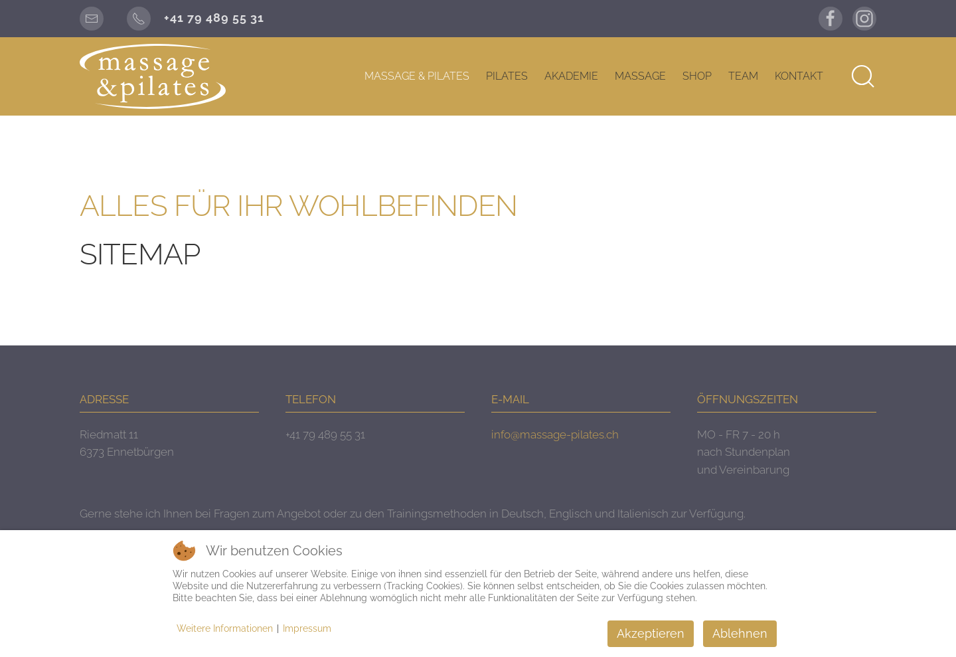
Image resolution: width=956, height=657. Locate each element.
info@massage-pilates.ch (555, 434)
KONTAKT (799, 76)
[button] (863, 76)
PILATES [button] (507, 76)
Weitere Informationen (225, 628)
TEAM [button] (743, 76)
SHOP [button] (697, 76)
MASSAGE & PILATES (416, 76)
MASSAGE (640, 76)
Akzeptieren (650, 633)
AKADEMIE (571, 76)
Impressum (307, 628)
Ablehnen (739, 633)
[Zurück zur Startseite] (153, 76)
